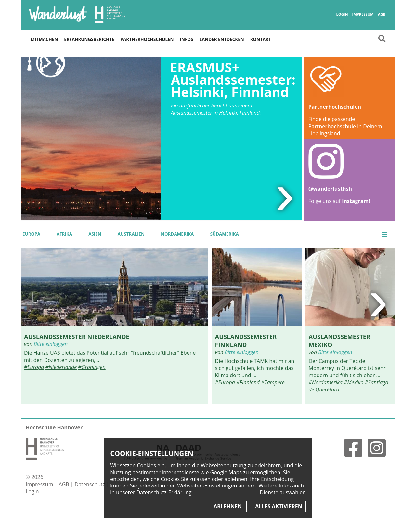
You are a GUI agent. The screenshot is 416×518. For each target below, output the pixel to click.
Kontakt (260, 39)
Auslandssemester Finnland (246, 340)
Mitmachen (44, 39)
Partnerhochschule (332, 126)
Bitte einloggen (51, 344)
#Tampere (273, 382)
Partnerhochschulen (147, 39)
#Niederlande (61, 367)
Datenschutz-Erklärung (164, 492)
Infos (186, 39)
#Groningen (91, 367)
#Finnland (248, 382)
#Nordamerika (326, 382)
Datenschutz (90, 484)
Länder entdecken (221, 39)
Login (342, 14)
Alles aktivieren (278, 506)
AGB (381, 14)
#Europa (34, 367)
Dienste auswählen (283, 492)
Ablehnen (228, 506)
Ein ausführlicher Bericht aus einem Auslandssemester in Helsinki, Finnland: (216, 109)
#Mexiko (353, 382)
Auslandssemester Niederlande (76, 336)
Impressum (362, 14)
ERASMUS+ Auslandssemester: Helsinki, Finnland (232, 79)
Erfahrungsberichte (89, 39)
